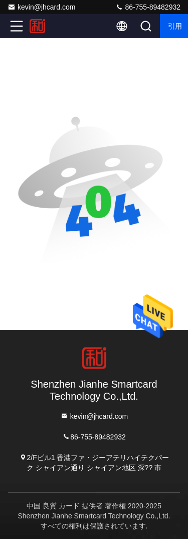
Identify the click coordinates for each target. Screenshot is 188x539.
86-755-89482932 (147, 7)
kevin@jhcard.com (41, 7)
